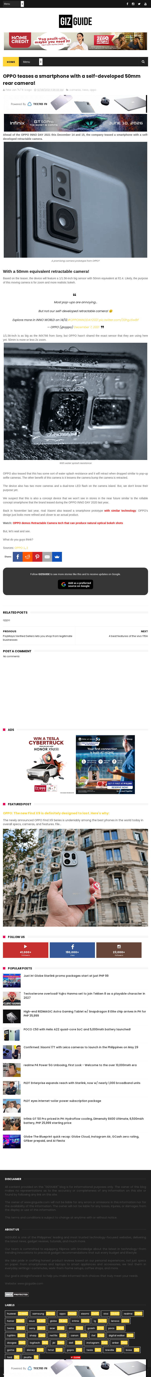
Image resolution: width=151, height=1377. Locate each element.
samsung (38, 1313)
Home (11, 62)
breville (109, 1350)
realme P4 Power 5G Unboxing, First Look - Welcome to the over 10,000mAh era (80, 1065)
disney (31, 1350)
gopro (70, 1350)
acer (52, 1328)
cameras (75, 90)
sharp (32, 1335)
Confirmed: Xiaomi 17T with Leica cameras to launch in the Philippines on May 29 (81, 1047)
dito (71, 1328)
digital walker (117, 1335)
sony (32, 1328)
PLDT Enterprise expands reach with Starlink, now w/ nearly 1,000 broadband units (82, 1083)
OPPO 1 (20, 547)
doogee (12, 1342)
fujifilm (11, 1335)
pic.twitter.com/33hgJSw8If (118, 320)
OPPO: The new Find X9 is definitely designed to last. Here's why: (56, 813)
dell (71, 1342)
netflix (53, 1335)
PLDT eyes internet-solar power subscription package (62, 1101)
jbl (53, 1342)
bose (129, 1350)
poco (111, 1328)
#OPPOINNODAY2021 (83, 320)
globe (53, 1321)
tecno (10, 1328)
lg (95, 1321)
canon (74, 1335)
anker (115, 1342)
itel (93, 1335)
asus (32, 1321)
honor (10, 1321)
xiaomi (85, 1313)
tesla (90, 1350)
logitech (35, 1342)
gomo (10, 1350)
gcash (91, 1328)
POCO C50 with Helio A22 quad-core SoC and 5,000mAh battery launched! (77, 1029)
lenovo (115, 1321)
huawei (11, 1313)
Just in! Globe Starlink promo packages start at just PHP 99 (66, 976)
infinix (75, 1321)
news (85, 90)
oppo (93, 90)
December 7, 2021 (86, 327)
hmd (51, 1350)
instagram (93, 1342)
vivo (105, 1313)
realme (128, 1313)
